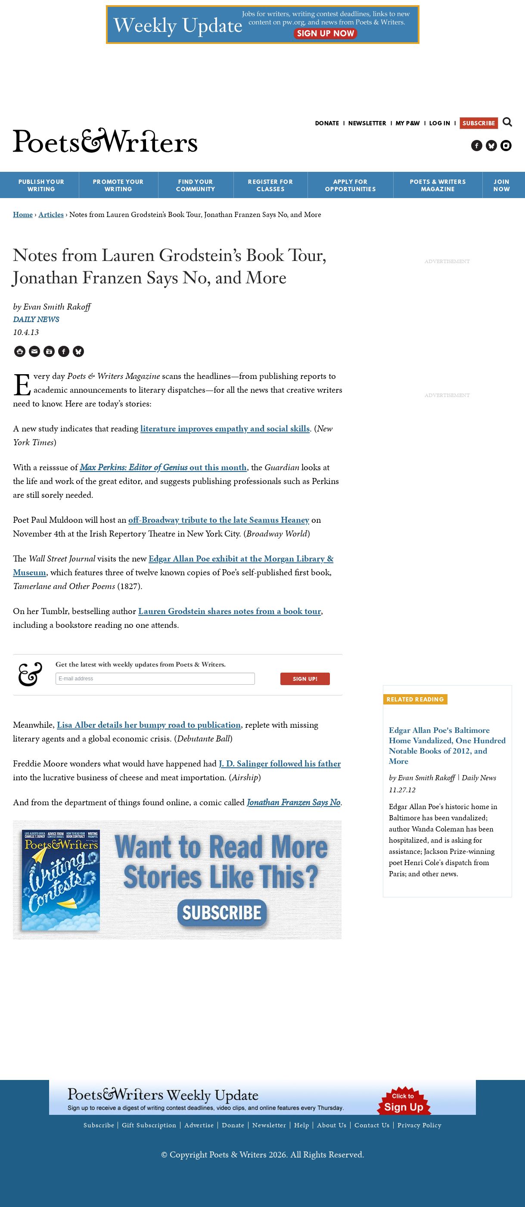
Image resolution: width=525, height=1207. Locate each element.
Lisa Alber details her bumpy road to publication (149, 724)
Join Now (502, 185)
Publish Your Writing (42, 185)
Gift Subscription (149, 1125)
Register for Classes (270, 185)
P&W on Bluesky (491, 146)
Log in (439, 123)
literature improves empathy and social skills (225, 428)
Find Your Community (195, 185)
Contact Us (372, 1125)
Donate (327, 123)
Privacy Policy (419, 1125)
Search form (507, 122)
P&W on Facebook (477, 146)
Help (301, 1125)
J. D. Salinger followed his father (280, 763)
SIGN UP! (305, 679)
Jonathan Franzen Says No (293, 802)
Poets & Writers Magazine (438, 185)
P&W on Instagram (506, 146)
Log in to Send (34, 351)
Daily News (36, 319)
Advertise (199, 1125)
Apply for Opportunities (350, 185)
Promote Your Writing (118, 185)
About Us (332, 1125)
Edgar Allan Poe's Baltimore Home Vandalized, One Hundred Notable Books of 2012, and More (447, 745)
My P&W (408, 123)
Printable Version (20, 351)
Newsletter (367, 123)
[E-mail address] (155, 679)
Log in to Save (49, 351)
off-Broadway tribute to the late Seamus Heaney (218, 519)
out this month (163, 467)
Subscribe (479, 123)
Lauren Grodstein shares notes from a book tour (229, 611)
